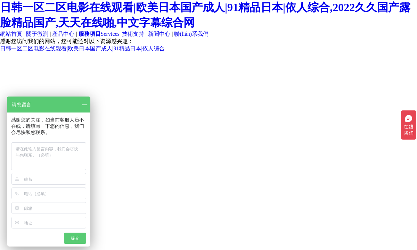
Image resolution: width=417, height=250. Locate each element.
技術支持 (133, 34)
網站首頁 (11, 34)
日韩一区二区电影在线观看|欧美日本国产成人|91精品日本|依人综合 (82, 48)
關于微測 (37, 34)
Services (99, 34)
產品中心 (63, 34)
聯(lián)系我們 (191, 34)
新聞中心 (159, 34)
